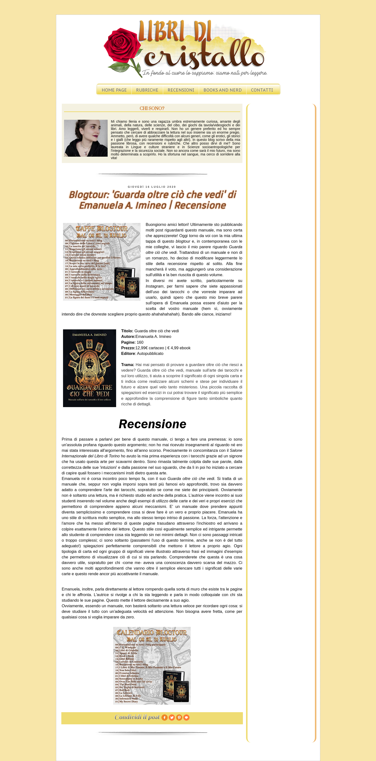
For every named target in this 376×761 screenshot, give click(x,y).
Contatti (262, 90)
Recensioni (181, 90)
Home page (114, 90)
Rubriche (147, 90)
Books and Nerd (222, 90)
